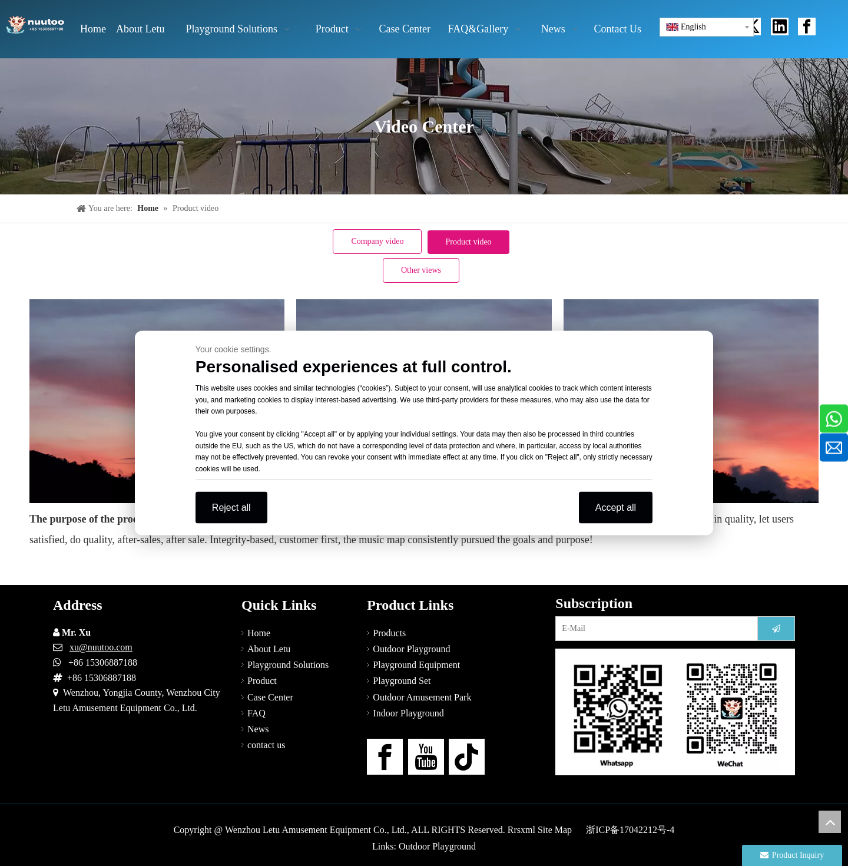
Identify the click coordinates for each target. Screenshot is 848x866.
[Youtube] (426, 757)
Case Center (270, 697)
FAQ (256, 713)
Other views (421, 270)
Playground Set (401, 681)
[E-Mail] (654, 628)
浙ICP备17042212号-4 (630, 830)
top (830, 822)
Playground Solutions (288, 665)
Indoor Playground (408, 713)
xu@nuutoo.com (100, 647)
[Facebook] (385, 757)
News (258, 729)
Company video (377, 241)
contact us (266, 745)
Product (262, 681)
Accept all (615, 508)
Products (389, 633)
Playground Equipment (416, 665)
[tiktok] (467, 757)
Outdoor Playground (411, 649)
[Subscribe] (776, 628)
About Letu (268, 649)
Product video (468, 241)
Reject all (231, 508)
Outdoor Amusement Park (422, 697)
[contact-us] (675, 712)
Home (258, 633)
